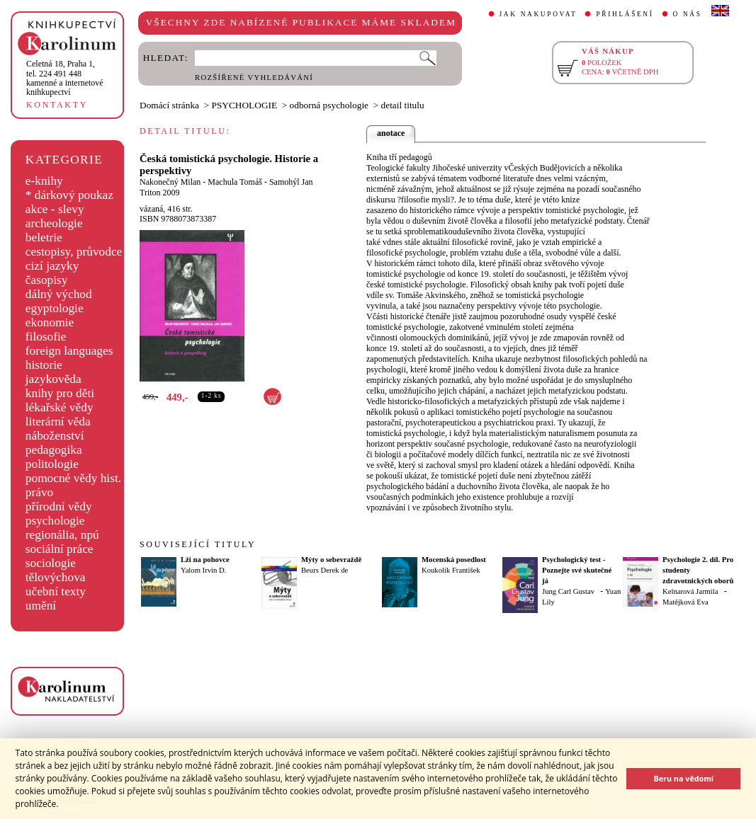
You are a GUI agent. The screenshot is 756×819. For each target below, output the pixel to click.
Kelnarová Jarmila (690, 591)
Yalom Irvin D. (203, 570)
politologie (52, 464)
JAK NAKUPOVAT (538, 14)
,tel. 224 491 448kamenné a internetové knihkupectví (64, 78)
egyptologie (55, 308)
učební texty (56, 591)
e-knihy (44, 181)
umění (41, 605)
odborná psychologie (329, 105)
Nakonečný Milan (170, 182)
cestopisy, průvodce (74, 251)
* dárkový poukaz (69, 195)
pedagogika (54, 450)
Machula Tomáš (235, 182)
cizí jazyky (52, 266)
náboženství (55, 435)
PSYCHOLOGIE (245, 105)
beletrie (44, 237)
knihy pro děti (60, 393)
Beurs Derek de (324, 570)
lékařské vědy (60, 407)
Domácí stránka (169, 105)
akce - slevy (55, 209)
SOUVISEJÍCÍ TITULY (198, 544)
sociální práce (60, 549)
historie (44, 365)
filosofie (46, 336)
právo (39, 492)
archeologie (54, 223)
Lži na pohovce (205, 559)
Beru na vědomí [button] (683, 778)
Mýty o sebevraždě (331, 559)
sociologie (51, 563)
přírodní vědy (59, 506)
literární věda (58, 421)
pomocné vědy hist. (73, 478)
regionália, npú (62, 535)
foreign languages (69, 350)
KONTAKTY (57, 105)
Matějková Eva (685, 602)
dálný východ (59, 294)
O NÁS (687, 14)
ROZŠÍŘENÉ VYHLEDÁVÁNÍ (254, 77)
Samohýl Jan (291, 182)
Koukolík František (451, 570)
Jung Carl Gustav (568, 591)
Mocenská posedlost (454, 559)
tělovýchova (56, 577)
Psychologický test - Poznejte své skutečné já (576, 570)
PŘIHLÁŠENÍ (624, 14)
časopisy (47, 280)
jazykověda (53, 379)
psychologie (55, 520)
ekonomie (50, 322)
